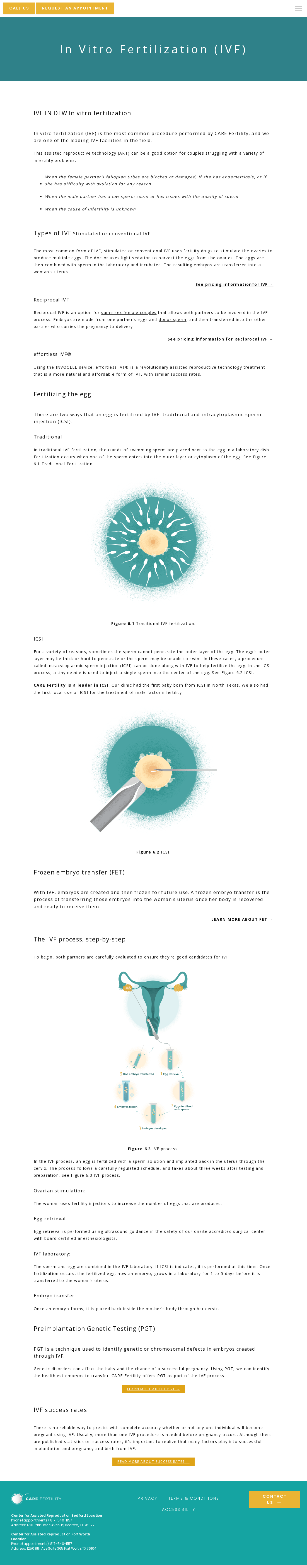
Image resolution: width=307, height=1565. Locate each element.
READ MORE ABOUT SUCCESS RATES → (153, 1461)
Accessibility (178, 1509)
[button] (298, 9)
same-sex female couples (128, 312)
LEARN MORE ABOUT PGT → (153, 1389)
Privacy (147, 1498)
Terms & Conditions (193, 1498)
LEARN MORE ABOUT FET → (242, 919)
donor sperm (172, 319)
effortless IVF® (112, 367)
